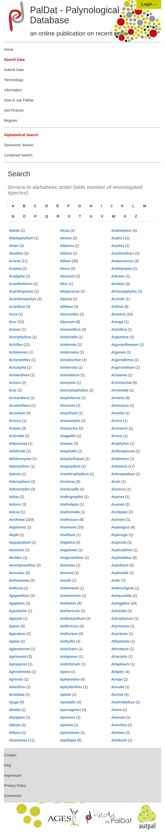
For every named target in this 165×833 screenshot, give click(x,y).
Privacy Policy (15, 786)
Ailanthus (17, 687)
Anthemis (68, 603)
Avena (116, 710)
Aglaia (14, 641)
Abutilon (16, 253)
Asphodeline (122, 550)
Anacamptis (70, 421)
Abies (14, 246)
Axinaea (118, 733)
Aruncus (118, 489)
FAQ (7, 765)
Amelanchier (70, 360)
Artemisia (119, 466)
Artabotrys (120, 459)
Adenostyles (19, 489)
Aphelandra (69, 679)
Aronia (116, 436)
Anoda (65, 580)
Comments (12, 796)
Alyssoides (69, 314)
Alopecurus (69, 291)
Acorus (15, 421)
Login (148, 4)
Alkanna (67, 246)
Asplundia (119, 573)
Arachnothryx (122, 253)
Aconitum (17, 413)
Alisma (66, 238)
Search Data (14, 60)
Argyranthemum (125, 345)
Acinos (15, 383)
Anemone (68, 527)
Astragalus (120, 603)
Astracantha (121, 596)
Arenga (117, 322)
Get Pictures (14, 110)
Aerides (15, 558)
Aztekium (119, 740)
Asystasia (119, 634)
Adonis (15, 504)
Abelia (14, 230)
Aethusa (16, 588)
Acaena (15, 269)
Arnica (116, 421)
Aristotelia (119, 390)
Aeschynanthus (22, 565)
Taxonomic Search (18, 145)
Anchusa (67, 482)
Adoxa (14, 512)
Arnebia (117, 413)
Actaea (15, 428)
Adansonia (18, 443)
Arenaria (118, 314)
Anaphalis (68, 451)
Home (8, 49)
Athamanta (120, 641)
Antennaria (69, 588)
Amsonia (67, 405)
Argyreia (118, 352)
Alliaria (66, 253)
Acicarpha (17, 367)
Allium (65, 261)
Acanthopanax (21, 291)
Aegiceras (17, 527)
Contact (10, 755)
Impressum (13, 775)
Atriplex (117, 672)
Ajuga (14, 702)
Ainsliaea (16, 695)
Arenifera (119, 329)
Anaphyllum (70, 466)
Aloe (64, 284)
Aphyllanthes (71, 687)
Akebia (15, 710)
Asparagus (120, 527)
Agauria (15, 618)
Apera (65, 672)
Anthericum (70, 611)
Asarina (117, 497)
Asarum (117, 504)
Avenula (118, 717)
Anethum (67, 535)
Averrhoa (119, 725)
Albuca (15, 733)
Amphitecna (70, 398)
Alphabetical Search (21, 135)
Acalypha (17, 276)
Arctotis (118, 299)
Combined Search (18, 155)
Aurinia (117, 695)
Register (10, 120)
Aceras (15, 329)
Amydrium (68, 413)
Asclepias (119, 512)
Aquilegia (68, 740)
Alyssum (67, 322)
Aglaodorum (19, 649)
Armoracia (120, 405)
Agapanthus (19, 596)
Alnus (65, 269)
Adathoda (17, 451)
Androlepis (69, 504)
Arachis (117, 246)
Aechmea (17, 520)
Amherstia (68, 367)
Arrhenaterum (123, 451)
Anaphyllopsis (72, 459)
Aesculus (17, 573)
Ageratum (17, 634)
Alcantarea (18, 740)
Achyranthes (19, 360)
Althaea (66, 307)
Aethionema (19, 580)
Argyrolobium (123, 367)
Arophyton (120, 443)
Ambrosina (69, 352)
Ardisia (117, 307)
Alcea (64, 230)
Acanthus (17, 307)
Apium (65, 695)
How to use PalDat (19, 100)
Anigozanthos (72, 558)
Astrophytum (122, 618)
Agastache (18, 611)
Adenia (15, 474)
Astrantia (119, 611)
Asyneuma (120, 626)
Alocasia (67, 276)
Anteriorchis (70, 596)
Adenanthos (19, 466)
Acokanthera (19, 405)
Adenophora (19, 482)
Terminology (13, 80)
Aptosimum (69, 733)
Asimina (118, 520)
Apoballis (68, 702)
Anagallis (68, 436)
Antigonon (69, 656)
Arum (116, 482)
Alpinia (66, 299)
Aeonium (16, 550)
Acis (12, 390)
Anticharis (68, 649)
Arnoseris (119, 428)
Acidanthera (19, 375)
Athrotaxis (120, 649)
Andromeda (70, 512)
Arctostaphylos (124, 291)
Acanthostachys (22, 299)
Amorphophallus (74, 390)
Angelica (67, 542)
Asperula (118, 542)
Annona (66, 573)
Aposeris (67, 717)
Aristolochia (121, 383)
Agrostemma (20, 672)
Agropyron (18, 664)
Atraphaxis (120, 664)
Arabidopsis (121, 230)
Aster (115, 580)
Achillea (16, 345)
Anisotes (67, 565)
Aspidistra (119, 565)
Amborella (68, 337)
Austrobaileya (123, 702)
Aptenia (66, 725)
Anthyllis (67, 641)
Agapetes (17, 603)
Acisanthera (19, 398)
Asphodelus (121, 558)
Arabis (116, 238)
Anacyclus (69, 428)
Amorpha (67, 383)
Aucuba (117, 687)
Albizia (14, 725)
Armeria (118, 398)
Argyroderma (122, 360)
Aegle (14, 535)
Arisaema (119, 375)
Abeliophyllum (21, 238)
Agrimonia (17, 656)
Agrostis (16, 679)
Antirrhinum (70, 664)
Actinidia (16, 436)
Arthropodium (123, 474)
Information (13, 90)
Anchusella (69, 489)
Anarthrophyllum (74, 474)
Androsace (69, 520)
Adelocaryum (20, 459)
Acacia (14, 261)
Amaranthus (70, 329)
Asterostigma (122, 588)
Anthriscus (69, 626)
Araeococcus (122, 261)
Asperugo (119, 535)
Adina (14, 497)
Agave (14, 626)
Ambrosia (68, 345)
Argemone (120, 337)
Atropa (117, 679)
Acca (13, 314)
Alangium (17, 717)
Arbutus (118, 276)
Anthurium (69, 634)
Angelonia (68, 550)
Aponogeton (70, 710)
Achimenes (18, 352)
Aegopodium (20, 542)
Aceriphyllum (20, 337)
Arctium (118, 284)
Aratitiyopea (121, 269)
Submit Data (14, 70)
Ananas (66, 443)
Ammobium (69, 375)
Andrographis (71, 497)
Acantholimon (20, 284)
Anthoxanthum (72, 618)
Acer (13, 322)
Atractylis (119, 656)
